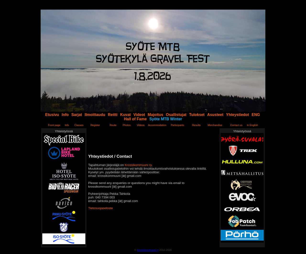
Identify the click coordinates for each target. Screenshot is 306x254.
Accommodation (157, 125)
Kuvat (125, 115)
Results (196, 125)
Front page (54, 125)
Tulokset (197, 115)
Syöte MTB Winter (165, 119)
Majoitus (155, 115)
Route (113, 125)
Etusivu (52, 115)
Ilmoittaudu (95, 115)
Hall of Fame (135, 119)
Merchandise (215, 125)
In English (252, 125)
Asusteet (215, 115)
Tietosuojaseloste (100, 208)
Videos (140, 125)
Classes (78, 125)
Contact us (236, 125)
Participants (177, 125)
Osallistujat (176, 115)
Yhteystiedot (237, 115)
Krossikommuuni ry (138, 165)
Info (65, 115)
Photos (127, 125)
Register (95, 125)
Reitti (112, 115)
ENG (256, 115)
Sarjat (76, 115)
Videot (139, 115)
